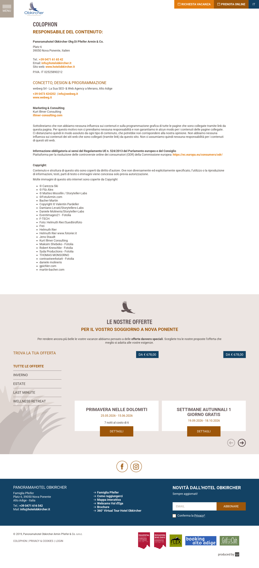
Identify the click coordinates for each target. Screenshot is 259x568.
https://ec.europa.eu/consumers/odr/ (198, 154)
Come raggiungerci (110, 501)
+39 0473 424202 (44, 93)
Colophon (20, 546)
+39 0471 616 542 (31, 510)
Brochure (103, 512)
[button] (231, 448)
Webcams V (110, 508)
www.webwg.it (42, 97)
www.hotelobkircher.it (60, 66)
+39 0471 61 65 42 (51, 59)
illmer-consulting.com (47, 115)
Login (59, 546)
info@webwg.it (68, 93)
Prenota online (231, 4)
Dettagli (116, 436)
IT (254, 4)
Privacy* (199, 520)
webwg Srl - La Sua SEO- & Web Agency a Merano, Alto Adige (72, 88)
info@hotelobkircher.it (56, 63)
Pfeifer (108, 497)
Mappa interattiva (109, 504)
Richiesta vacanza (194, 4)
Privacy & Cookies (41, 546)
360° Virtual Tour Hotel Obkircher (119, 515)
